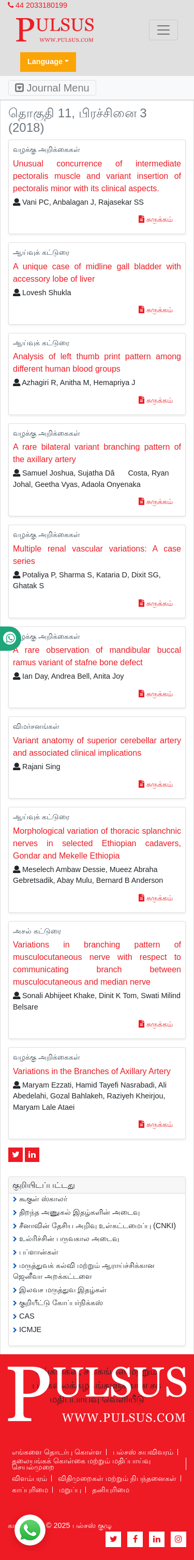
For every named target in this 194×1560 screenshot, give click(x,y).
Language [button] (45, 61)
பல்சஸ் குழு (92, 1525)
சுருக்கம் (156, 219)
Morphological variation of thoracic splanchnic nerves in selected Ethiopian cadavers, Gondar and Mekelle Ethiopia (97, 843)
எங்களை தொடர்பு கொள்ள (57, 1452)
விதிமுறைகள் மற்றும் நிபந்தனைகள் (117, 1478)
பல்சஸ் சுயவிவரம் (143, 1452)
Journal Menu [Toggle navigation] (52, 88)
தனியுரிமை (110, 1490)
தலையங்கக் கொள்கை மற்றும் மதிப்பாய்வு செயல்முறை (81, 1464)
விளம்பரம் (29, 1478)
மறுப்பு (70, 1490)
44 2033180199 (37, 5)
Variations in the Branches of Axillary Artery (92, 1071)
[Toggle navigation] (163, 30)
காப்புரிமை (30, 1490)
